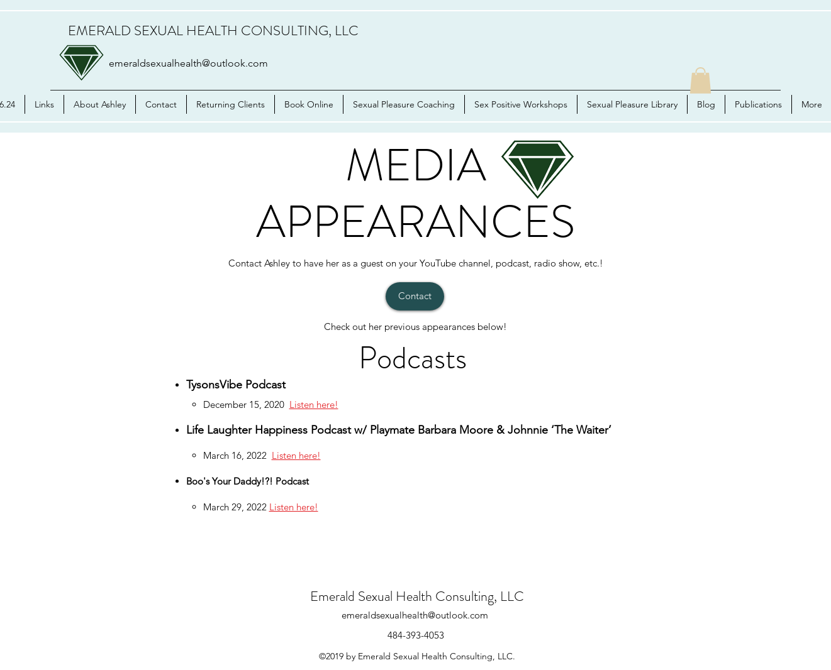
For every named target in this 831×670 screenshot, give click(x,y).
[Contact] (415, 296)
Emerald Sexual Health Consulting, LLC (417, 596)
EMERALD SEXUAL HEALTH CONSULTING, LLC (213, 30)
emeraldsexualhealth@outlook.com (188, 63)
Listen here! (313, 404)
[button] (700, 80)
